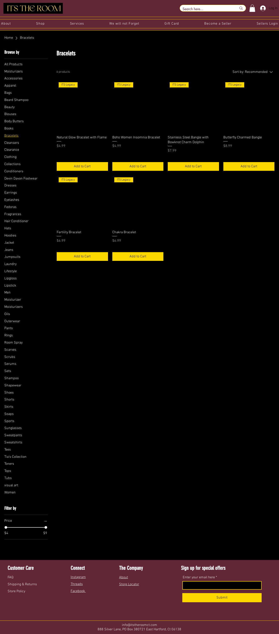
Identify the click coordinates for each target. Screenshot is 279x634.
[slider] (5, 527)
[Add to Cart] (82, 166)
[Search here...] (206, 9)
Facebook (78, 591)
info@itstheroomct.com (139, 625)
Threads (77, 584)
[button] (252, 8)
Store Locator (129, 584)
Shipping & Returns (23, 584)
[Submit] (222, 597)
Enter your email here (199, 577)
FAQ (11, 577)
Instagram (78, 577)
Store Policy (16, 591)
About (123, 577)
